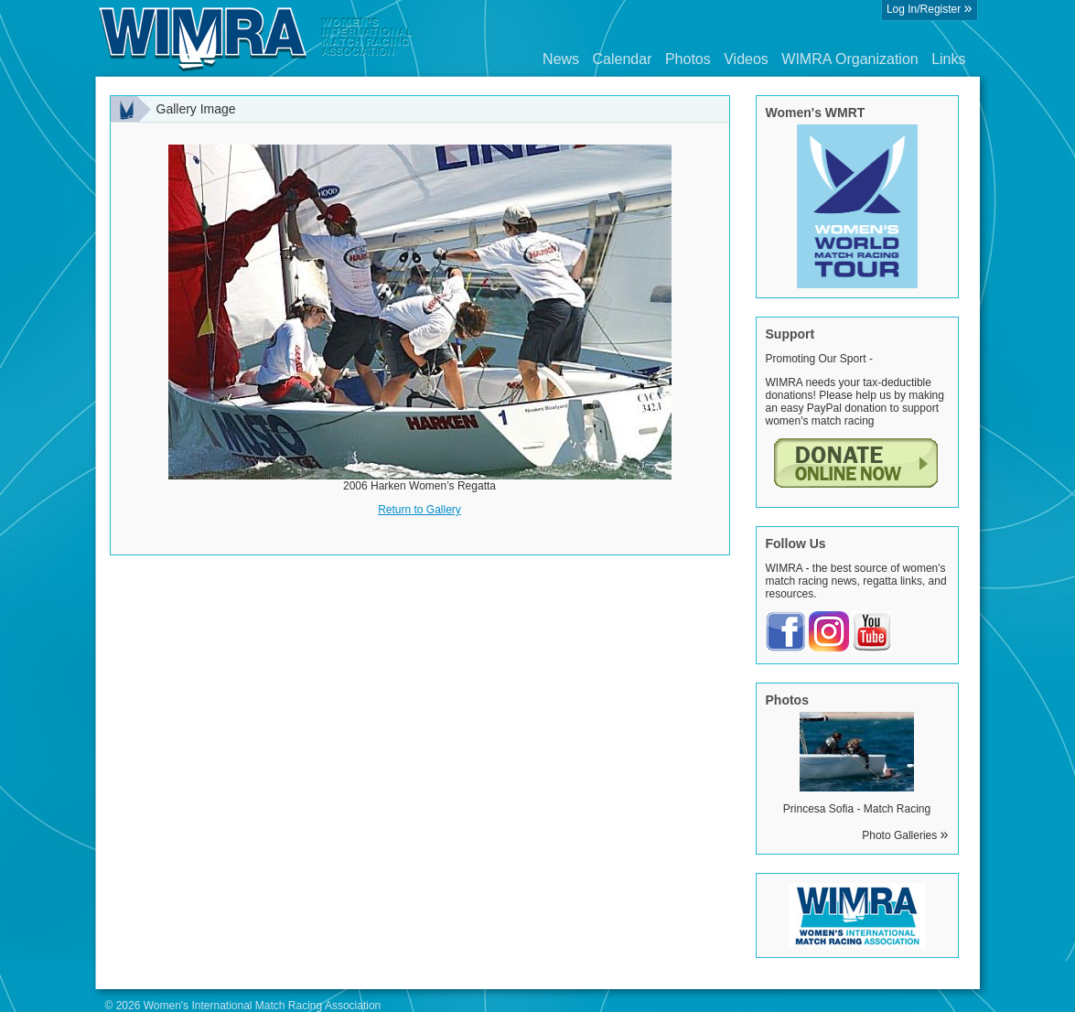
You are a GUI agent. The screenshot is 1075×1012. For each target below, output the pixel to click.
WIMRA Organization (849, 59)
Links (948, 59)
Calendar (622, 59)
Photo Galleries (905, 835)
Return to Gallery (419, 509)
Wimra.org (256, 38)
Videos (746, 59)
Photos (688, 59)
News (561, 59)
